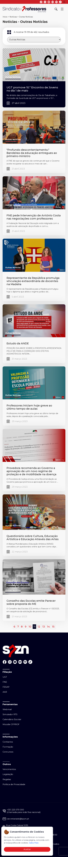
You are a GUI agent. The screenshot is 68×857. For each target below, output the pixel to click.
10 (30, 626)
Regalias (7, 779)
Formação (8, 747)
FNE (5, 682)
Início (5, 17)
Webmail (7, 709)
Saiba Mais (33, 843)
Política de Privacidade (14, 784)
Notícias (13, 17)
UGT (5, 677)
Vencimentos (9, 769)
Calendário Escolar (12, 719)
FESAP (6, 687)
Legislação (8, 774)
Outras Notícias (26, 17)
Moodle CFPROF (11, 724)
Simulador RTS (10, 714)
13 (43, 626)
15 (53, 626)
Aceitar (27, 849)
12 (39, 626)
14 (48, 626)
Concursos (8, 752)
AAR (5, 692)
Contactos (8, 742)
